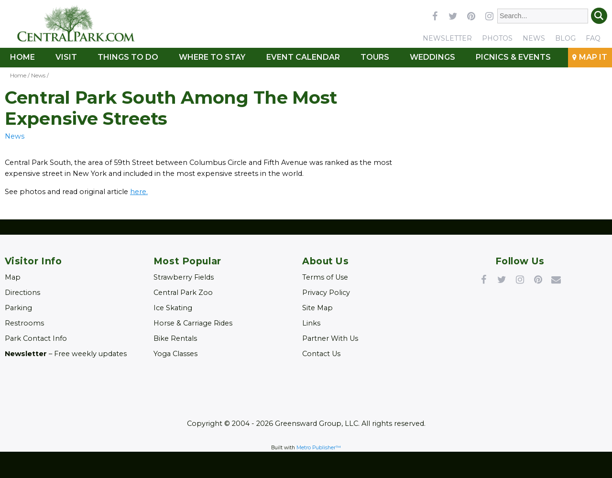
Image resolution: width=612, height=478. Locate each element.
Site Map (317, 308)
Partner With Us (330, 338)
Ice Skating (172, 308)
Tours (375, 57)
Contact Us (321, 353)
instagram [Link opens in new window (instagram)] (489, 16)
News (534, 38)
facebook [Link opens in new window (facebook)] (434, 16)
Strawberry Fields (183, 277)
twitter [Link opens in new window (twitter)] (453, 16)
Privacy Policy (326, 292)
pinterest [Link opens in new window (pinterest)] (471, 16)
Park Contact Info (36, 338)
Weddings (432, 57)
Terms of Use (325, 277)
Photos (497, 38)
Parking (18, 308)
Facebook (483, 279)
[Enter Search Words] (543, 16)
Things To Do (128, 57)
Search (599, 16)
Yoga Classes (175, 353)
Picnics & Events (513, 57)
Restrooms (24, 323)
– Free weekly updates (66, 353)
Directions (22, 292)
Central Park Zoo (183, 292)
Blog (565, 38)
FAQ (593, 38)
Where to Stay (212, 57)
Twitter (501, 279)
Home (22, 57)
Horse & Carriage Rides (192, 323)
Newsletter (447, 38)
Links (311, 323)
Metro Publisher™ (318, 448)
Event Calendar (303, 57)
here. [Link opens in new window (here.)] (139, 191)
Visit (66, 57)
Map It (593, 57)
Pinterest (538, 279)
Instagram (520, 279)
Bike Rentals (175, 338)
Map (13, 277)
